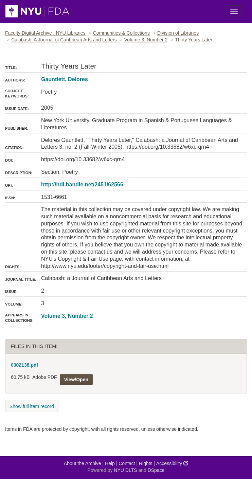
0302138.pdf (24, 365)
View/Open (76, 379)
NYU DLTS (125, 470)
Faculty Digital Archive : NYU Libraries (45, 33)
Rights (145, 463)
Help (110, 463)
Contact (127, 463)
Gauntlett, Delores (64, 79)
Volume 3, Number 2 (146, 39)
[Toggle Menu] (234, 11)
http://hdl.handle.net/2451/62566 (82, 184)
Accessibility (172, 463)
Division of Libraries (178, 33)
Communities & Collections (121, 33)
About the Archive (82, 463)
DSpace (156, 470)
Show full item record (32, 406)
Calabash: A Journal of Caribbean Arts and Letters (64, 39)
